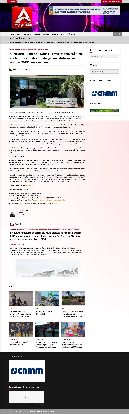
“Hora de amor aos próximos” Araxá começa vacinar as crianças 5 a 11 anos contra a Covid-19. (20, 314)
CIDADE (19, 34)
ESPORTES (27, 34)
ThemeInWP (53, 411)
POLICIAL (37, 34)
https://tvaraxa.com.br (26, 215)
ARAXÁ (11, 49)
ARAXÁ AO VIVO (21, 49)
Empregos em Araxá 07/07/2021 (44, 313)
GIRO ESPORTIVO (54, 229)
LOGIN (63, 34)
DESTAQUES (32, 49)
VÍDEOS (76, 229)
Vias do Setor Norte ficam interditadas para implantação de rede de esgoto (72, 314)
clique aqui (29, 185)
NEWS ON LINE (43, 49)
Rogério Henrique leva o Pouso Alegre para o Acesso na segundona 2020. (46, 344)
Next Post (15, 224)
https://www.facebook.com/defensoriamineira (49, 200)
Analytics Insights (40, 405)
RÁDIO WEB (71, 34)
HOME (12, 34)
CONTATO (55, 34)
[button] (115, 34)
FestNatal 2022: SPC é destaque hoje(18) (19, 343)
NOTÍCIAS (46, 34)
